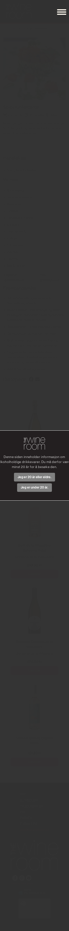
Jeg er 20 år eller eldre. (34, 477)
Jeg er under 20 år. (34, 487)
